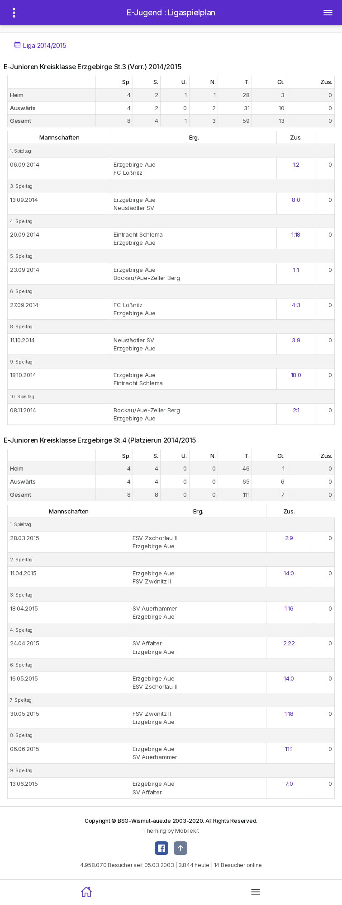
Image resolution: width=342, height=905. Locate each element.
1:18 (295, 234)
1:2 (296, 164)
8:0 (296, 199)
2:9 (289, 537)
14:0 (289, 573)
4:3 (296, 304)
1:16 (289, 608)
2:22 (289, 643)
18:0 (296, 374)
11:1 (289, 748)
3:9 (296, 340)
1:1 (296, 269)
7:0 (289, 783)
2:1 (296, 410)
